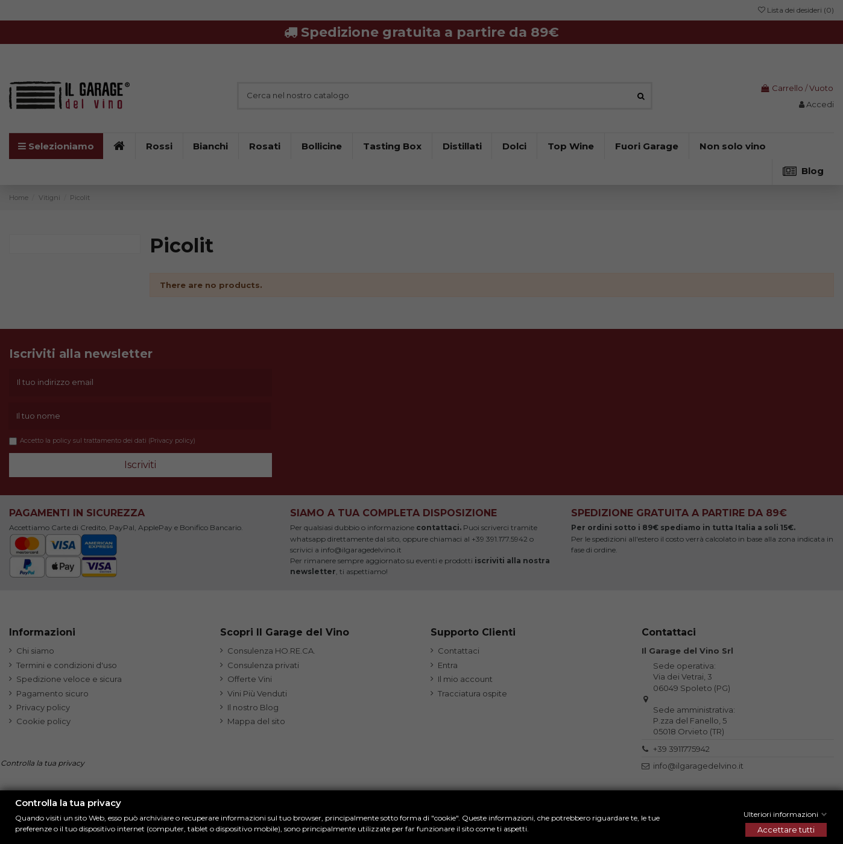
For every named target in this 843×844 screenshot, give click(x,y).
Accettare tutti (786, 829)
